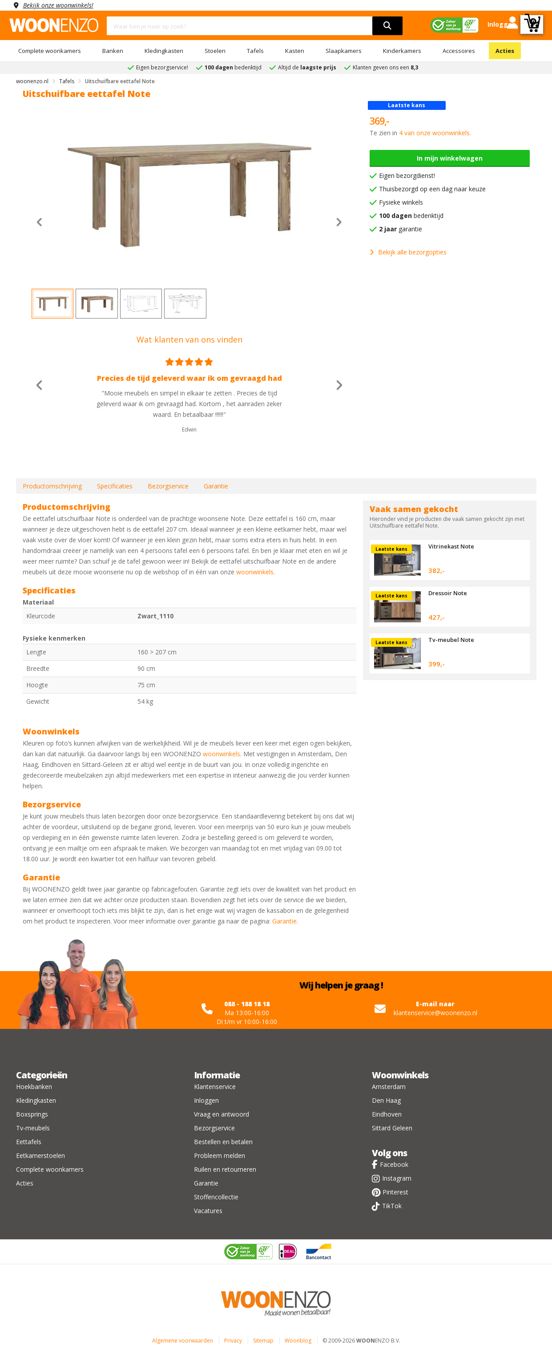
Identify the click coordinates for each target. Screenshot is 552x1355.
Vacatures (208, 1210)
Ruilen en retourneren (225, 1169)
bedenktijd (411, 215)
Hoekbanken (34, 1086)
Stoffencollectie (216, 1197)
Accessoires (459, 51)
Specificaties (115, 486)
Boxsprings (32, 1114)
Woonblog (298, 1340)
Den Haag (386, 1100)
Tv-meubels (33, 1128)
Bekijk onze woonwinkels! (58, 5)
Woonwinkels (400, 1075)
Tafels (255, 51)
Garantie (216, 486)
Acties (505, 51)
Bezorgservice (168, 486)
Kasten (294, 51)
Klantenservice (215, 1086)
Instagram (396, 1178)
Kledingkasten (164, 51)
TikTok (392, 1206)
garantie (400, 229)
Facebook (394, 1164)
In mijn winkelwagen (450, 158)
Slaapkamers (344, 51)
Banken (112, 51)
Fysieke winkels (401, 202)
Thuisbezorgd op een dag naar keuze (432, 189)
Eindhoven (387, 1114)
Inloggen (206, 1100)
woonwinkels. (255, 572)
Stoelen (215, 51)
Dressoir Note (447, 593)
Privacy (233, 1340)
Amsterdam (389, 1086)
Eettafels (28, 1141)
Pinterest (395, 1192)
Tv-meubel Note (451, 640)
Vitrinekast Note (451, 546)
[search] (387, 25)
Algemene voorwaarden (182, 1340)
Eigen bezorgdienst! (407, 175)
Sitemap (263, 1340)
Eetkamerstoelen (40, 1155)
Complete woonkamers (49, 51)
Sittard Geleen (392, 1128)
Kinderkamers (402, 51)
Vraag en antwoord (221, 1114)
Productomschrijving (52, 486)
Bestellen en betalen (223, 1141)
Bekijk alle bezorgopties (408, 252)
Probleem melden (219, 1155)
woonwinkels (221, 754)
